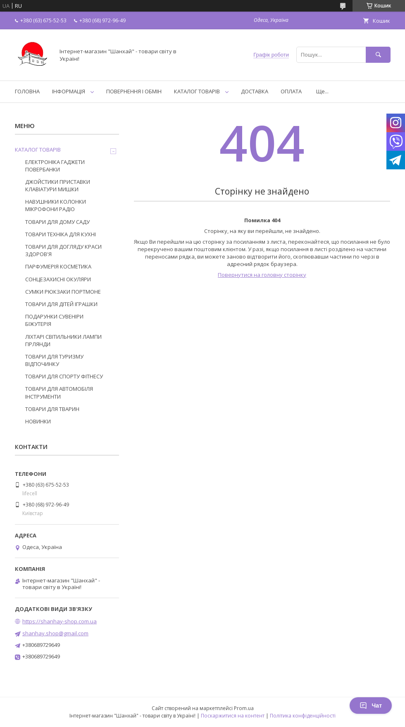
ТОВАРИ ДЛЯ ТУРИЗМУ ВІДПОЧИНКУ (54, 360)
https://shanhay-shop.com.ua (59, 621)
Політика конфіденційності (303, 715)
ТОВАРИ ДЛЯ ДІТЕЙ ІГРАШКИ (61, 304)
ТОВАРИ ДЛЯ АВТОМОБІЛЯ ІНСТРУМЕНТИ (59, 392)
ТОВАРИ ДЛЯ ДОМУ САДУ (57, 222)
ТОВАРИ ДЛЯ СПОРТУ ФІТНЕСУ (64, 376)
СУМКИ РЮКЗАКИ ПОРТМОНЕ (63, 291)
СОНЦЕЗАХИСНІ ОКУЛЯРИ (58, 279)
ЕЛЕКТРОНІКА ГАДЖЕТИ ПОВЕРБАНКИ (55, 165)
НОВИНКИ (38, 421)
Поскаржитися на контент (232, 715)
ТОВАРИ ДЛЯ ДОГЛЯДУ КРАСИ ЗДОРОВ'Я (63, 250)
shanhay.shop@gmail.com (55, 633)
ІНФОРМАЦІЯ (68, 91)
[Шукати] (378, 55)
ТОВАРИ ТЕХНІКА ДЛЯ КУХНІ (60, 234)
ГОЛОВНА (27, 91)
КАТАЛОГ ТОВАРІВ (197, 91)
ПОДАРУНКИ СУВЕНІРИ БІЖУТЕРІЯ (54, 320)
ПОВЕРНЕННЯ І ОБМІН (134, 91)
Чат (371, 705)
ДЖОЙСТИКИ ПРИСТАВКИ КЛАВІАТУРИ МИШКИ (57, 185)
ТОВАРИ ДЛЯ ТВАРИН (52, 409)
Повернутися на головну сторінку (262, 274)
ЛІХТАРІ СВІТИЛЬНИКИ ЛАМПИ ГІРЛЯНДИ (63, 340)
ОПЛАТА (291, 91)
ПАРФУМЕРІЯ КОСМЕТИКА (58, 266)
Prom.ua (244, 708)
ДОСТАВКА (254, 91)
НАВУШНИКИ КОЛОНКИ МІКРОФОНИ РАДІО (55, 205)
